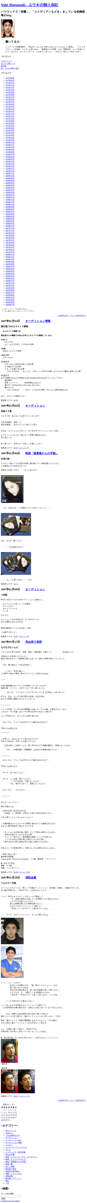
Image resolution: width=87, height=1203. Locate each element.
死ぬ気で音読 (33, 641)
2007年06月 (9, 243)
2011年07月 (9, 126)
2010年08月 (9, 152)
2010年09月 (9, 150)
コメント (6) (24, 636)
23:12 (16, 584)
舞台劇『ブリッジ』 (13, 1178)
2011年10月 (9, 119)
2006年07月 (9, 266)
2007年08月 (9, 238)
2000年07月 (9, 305)
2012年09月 (9, 92)
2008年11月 (9, 202)
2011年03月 (9, 135)
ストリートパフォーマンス (16, 1147)
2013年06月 (9, 78)
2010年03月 (9, 164)
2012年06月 (9, 99)
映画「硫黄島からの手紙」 (41, 453)
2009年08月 (9, 181)
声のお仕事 (9, 1155)
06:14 (16, 1096)
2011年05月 (9, 130)
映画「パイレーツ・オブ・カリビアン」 (21, 1157)
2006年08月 (9, 264)
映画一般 (9, 1164)
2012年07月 (9, 97)
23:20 (16, 400)
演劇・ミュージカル (13, 1174)
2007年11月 (9, 231)
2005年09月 (9, 288)
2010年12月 (9, 142)
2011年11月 (9, 116)
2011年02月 (9, 138)
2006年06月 (9, 269)
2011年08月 (9, 123)
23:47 (16, 636)
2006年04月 (9, 274)
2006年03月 (9, 276)
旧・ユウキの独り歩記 (10, 68)
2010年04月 (9, 161)
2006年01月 (9, 281)
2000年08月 (9, 302)
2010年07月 (9, 154)
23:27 (16, 448)
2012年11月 (9, 87)
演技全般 (30, 877)
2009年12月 (9, 171)
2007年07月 (9, 240)
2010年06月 (9, 157)
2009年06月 (9, 185)
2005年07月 (9, 293)
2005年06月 (9, 295)
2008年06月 (9, 214)
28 (2, 1120)
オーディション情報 (38, 321)
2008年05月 (9, 216)
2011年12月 (9, 114)
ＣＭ (7, 1183)
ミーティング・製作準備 (15, 1152)
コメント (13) (24, 1096)
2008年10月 (9, 204)
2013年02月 (9, 80)
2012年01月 (9, 111)
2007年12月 (9, 228)
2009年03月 (9, 192)
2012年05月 (9, 102)
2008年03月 (9, 221)
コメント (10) (24, 872)
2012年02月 (9, 109)
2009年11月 (9, 173)
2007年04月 (9, 245)
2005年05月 (9, 297)
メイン (71, 316)
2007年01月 (9, 252)
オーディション (35, 405)
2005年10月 (9, 285)
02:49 (16, 872)
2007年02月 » (81, 316)
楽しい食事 (9, 1166)
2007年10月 (9, 233)
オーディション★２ (13, 1140)
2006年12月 (9, 254)
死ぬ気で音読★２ (12, 1171)
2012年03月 (9, 107)
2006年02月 (9, 278)
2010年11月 (9, 145)
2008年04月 (9, 219)
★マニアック (10, 1131)
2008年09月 (9, 207)
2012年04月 (9, 104)
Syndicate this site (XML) (10, 1201)
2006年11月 (9, 257)
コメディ (9, 1145)
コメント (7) (24, 448)
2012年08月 (9, 95)
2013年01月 (9, 83)
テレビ (8, 1150)
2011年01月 (9, 140)
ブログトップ (6, 61)
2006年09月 (9, 262)
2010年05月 (9, 159)
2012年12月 (9, 85)
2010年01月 (9, 169)
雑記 (7, 1181)
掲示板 (3, 66)
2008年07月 (9, 212)
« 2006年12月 (62, 316)
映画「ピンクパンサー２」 (16, 1159)
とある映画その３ (12, 1135)
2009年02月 (9, 195)
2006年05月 (9, 271)
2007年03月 (9, 247)
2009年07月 (9, 183)
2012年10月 (9, 90)
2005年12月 (9, 283)
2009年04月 (9, 190)
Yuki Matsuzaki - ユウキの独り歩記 (29, 5)
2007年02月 (9, 250)
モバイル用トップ (8, 64)
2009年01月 (9, 197)
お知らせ (9, 1133)
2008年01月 (9, 226)
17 (9, 1115)
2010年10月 (9, 147)
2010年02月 (9, 166)
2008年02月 (9, 223)
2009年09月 (9, 178)
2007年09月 (9, 235)
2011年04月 (9, 133)
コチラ (36, 383)
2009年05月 (9, 188)
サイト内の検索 (7, 1194)
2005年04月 (9, 300)
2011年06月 (9, 128)
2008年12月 (9, 200)
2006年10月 (9, 259)
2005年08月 (9, 290)
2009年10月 (9, 176)
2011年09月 (9, 121)
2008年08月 (9, 209)
